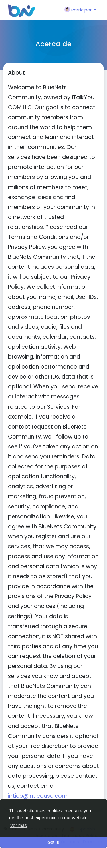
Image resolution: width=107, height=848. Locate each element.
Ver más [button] (18, 825)
